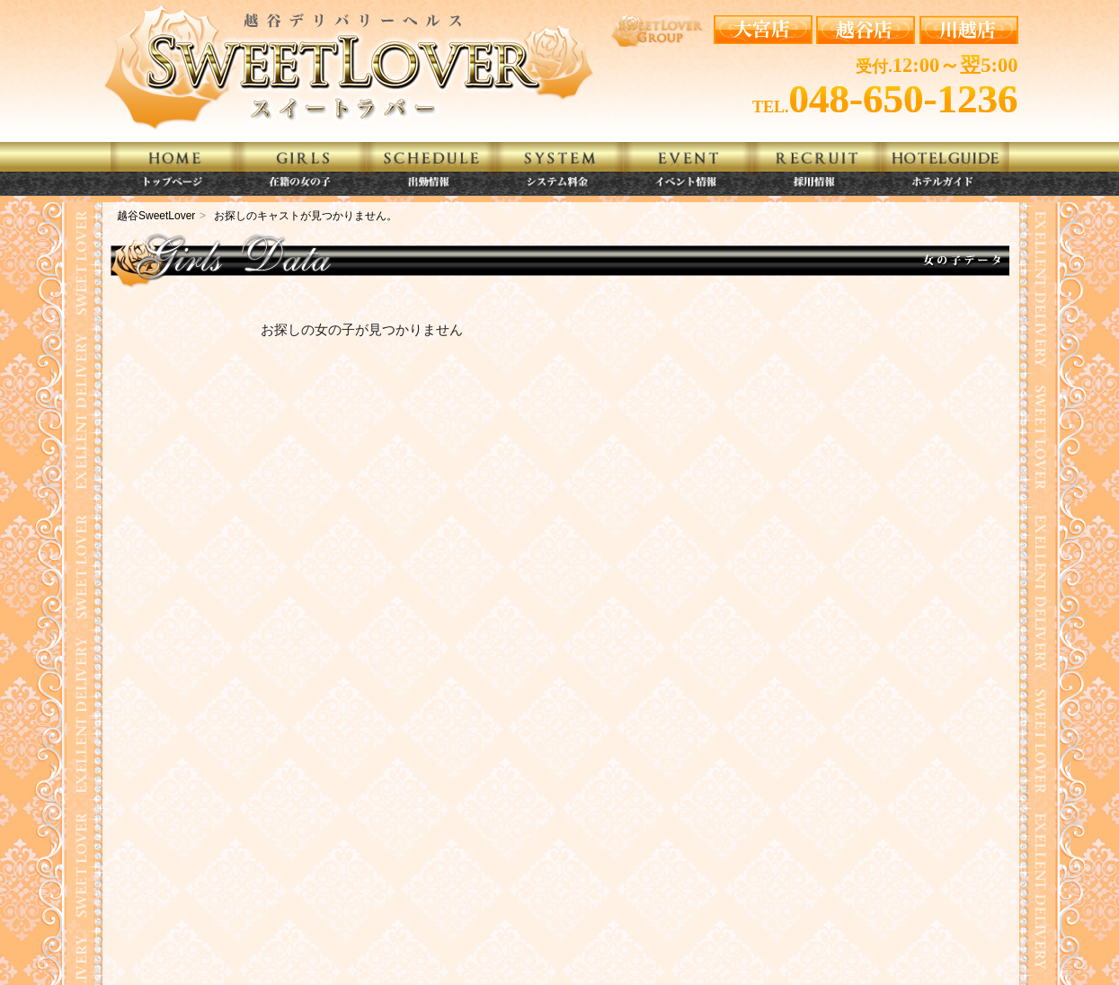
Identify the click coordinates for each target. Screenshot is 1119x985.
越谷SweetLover (156, 215)
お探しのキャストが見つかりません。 (305, 215)
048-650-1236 (903, 98)
